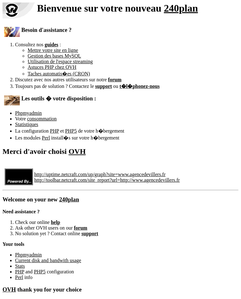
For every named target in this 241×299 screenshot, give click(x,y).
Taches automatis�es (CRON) (59, 73)
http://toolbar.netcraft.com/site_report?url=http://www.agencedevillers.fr (107, 180)
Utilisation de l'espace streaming (60, 61)
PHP (54, 131)
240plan (181, 8)
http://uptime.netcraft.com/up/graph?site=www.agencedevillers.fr (100, 174)
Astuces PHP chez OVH (52, 67)
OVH (77, 151)
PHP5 (71, 131)
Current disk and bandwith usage (48, 260)
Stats (20, 266)
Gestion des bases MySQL (54, 55)
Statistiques (26, 124)
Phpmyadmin (28, 113)
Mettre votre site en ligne (53, 50)
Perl (46, 137)
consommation (41, 118)
